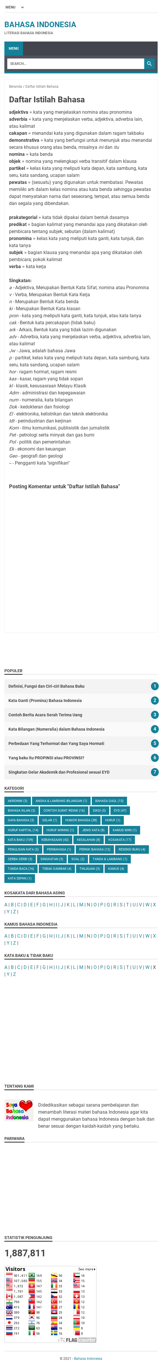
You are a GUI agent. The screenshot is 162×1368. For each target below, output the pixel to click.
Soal (77, 859)
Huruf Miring (60, 830)
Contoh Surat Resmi (64, 810)
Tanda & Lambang (110, 859)
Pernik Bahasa (94, 849)
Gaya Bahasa (21, 820)
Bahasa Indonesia (40, 24)
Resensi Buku (132, 849)
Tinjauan (90, 869)
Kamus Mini (125, 830)
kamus (116, 869)
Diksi (99, 810)
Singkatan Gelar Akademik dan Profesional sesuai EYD (59, 772)
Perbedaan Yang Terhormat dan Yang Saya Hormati (56, 743)
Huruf (112, 820)
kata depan (19, 878)
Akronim (17, 801)
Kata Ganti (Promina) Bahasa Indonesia (45, 700)
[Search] (75, 63)
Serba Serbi (20, 859)
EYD (120, 810)
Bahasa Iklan (21, 810)
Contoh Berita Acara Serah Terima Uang (45, 715)
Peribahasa (59, 849)
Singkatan (51, 859)
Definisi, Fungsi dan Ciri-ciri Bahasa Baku (46, 686)
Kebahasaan (55, 840)
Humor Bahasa (81, 820)
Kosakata (119, 840)
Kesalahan (88, 840)
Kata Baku (20, 840)
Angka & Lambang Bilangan (61, 801)
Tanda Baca (21, 869)
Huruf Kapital (23, 830)
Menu (14, 48)
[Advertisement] (81, 1025)
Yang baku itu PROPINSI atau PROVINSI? (46, 757)
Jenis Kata (93, 830)
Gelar (49, 820)
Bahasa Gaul (109, 801)
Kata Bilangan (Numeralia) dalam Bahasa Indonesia (56, 729)
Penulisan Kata (23, 849)
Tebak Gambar (56, 869)
